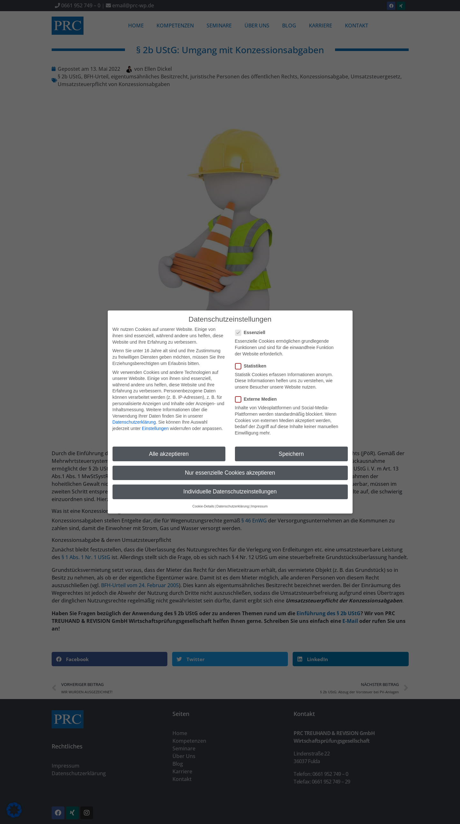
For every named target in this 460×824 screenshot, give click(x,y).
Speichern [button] (291, 450)
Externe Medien (258, 395)
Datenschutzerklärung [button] (232, 502)
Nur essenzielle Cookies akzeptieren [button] (230, 468)
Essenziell (252, 328)
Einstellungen (155, 424)
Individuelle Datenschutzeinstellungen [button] (230, 487)
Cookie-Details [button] (203, 502)
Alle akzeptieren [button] (169, 450)
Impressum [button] (259, 502)
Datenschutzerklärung (134, 418)
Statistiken (253, 362)
